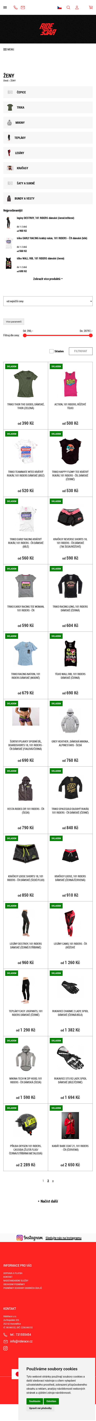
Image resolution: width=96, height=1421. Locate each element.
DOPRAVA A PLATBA (12, 1273)
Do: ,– (86, 331)
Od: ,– (28, 331)
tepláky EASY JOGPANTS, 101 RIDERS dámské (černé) (26, 1013)
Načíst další (49, 1201)
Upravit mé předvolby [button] (40, 1408)
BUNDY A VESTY (20, 198)
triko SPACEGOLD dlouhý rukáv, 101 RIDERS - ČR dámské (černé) (70, 810)
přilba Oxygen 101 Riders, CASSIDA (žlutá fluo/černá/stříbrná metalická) (25, 1149)
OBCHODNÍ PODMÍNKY (14, 1284)
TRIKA (15, 107)
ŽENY (13, 80)
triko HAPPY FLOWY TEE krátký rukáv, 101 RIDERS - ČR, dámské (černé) (70, 475)
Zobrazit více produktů (46, 279)
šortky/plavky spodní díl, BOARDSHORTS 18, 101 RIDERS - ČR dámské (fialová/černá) (25, 745)
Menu (10, 49)
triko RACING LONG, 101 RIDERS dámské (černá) (70, 608)
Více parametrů (13, 321)
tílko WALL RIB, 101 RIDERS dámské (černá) (40, 258)
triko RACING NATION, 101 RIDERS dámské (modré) (25, 676)
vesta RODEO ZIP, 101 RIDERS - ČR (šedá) (25, 810)
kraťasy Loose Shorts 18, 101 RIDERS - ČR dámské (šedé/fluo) (25, 878)
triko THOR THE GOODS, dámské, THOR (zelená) (25, 406)
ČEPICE (16, 92)
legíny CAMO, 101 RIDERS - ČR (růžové (70, 945)
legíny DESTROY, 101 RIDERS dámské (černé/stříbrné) (45, 218)
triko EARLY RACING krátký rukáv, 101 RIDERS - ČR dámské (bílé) (52, 238)
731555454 (16, 7)
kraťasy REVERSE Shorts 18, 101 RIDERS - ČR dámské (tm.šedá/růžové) (70, 542)
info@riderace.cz (23, 7)
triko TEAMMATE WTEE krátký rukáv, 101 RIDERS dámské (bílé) (26, 473)
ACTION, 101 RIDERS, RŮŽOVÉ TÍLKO (70, 406)
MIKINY (16, 122)
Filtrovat (80, 351)
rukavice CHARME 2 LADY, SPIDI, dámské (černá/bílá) (70, 1013)
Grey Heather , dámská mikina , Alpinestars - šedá (70, 743)
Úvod (5, 80)
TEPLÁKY (16, 137)
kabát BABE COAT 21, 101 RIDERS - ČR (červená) (70, 1147)
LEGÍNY (15, 152)
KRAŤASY (17, 168)
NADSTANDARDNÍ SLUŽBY (15, 1280)
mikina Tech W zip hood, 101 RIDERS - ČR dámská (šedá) (25, 1080)
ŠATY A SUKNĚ (21, 183)
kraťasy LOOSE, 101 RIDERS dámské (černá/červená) (70, 878)
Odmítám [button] (51, 1401)
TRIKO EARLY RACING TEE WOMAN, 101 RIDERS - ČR (25, 608)
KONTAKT (7, 1276)
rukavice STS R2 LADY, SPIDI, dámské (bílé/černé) (70, 1080)
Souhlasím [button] (34, 1401)
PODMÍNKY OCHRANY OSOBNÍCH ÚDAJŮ (22, 1288)
